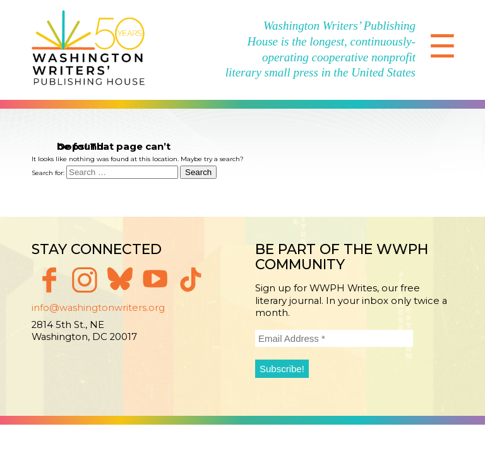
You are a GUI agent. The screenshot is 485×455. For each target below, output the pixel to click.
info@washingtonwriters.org (98, 307)
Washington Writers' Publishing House (88, 50)
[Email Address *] (334, 338)
